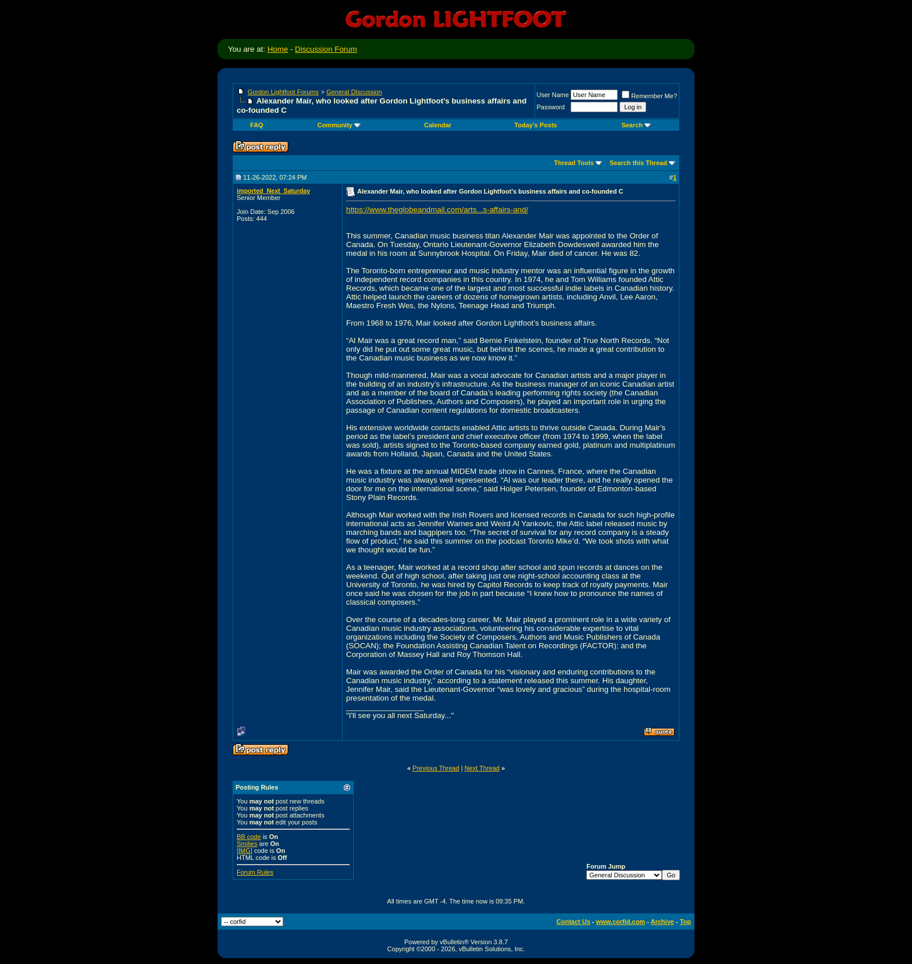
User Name (553, 94)
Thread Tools (574, 162)
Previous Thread (435, 768)
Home (278, 49)
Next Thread (482, 768)
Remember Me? (649, 95)
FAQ (256, 125)
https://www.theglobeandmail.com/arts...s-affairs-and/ (437, 209)
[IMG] (244, 850)
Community (339, 125)
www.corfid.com (621, 921)
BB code (249, 836)
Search (636, 125)
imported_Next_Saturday (273, 190)
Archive (662, 921)
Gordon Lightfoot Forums (283, 91)
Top (685, 921)
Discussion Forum (326, 49)
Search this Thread (638, 162)
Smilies (247, 843)
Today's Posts (535, 125)
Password (551, 106)
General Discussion (354, 91)
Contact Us (573, 921)
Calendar (437, 125)
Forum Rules (255, 872)
